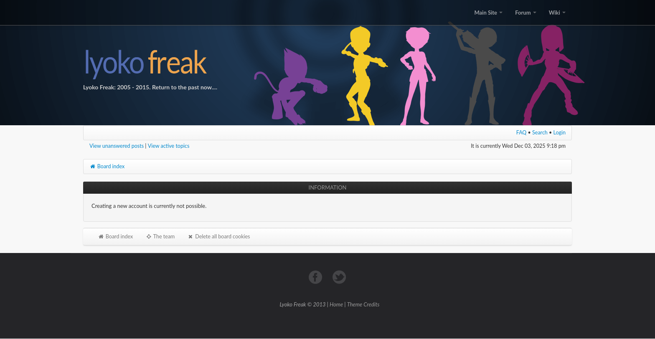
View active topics (169, 146)
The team (160, 236)
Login (559, 132)
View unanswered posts (116, 146)
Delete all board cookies (218, 236)
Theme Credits (363, 304)
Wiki (557, 12)
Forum (525, 12)
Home (336, 304)
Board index (106, 166)
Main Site (488, 12)
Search (540, 132)
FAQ (521, 132)
